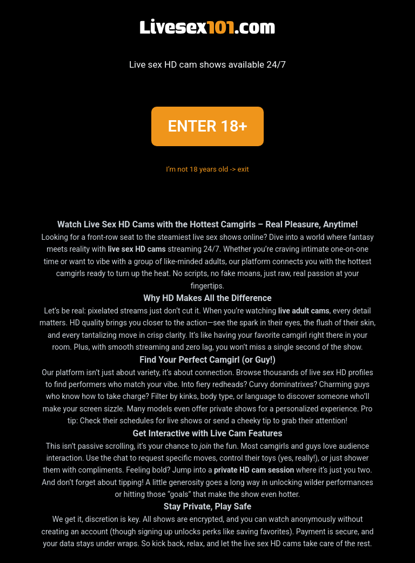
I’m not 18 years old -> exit (207, 169)
